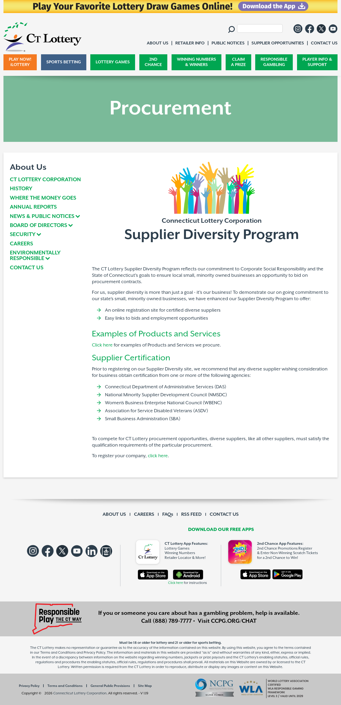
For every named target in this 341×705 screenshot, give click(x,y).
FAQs (167, 514)
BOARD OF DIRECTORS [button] (38, 226)
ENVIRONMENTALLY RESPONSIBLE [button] (35, 255)
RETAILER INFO (190, 43)
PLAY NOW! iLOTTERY (20, 62)
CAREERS (21, 244)
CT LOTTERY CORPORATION (45, 180)
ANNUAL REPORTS (33, 207)
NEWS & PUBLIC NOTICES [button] (42, 217)
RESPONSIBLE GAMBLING (274, 62)
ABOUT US (114, 514)
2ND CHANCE (153, 62)
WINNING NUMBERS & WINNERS (196, 62)
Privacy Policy (29, 686)
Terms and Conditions (65, 686)
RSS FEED (191, 514)
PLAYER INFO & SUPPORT (317, 62)
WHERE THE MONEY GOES (43, 198)
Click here (102, 345)
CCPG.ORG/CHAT (234, 621)
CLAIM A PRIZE (238, 62)
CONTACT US (26, 268)
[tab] (47, 216)
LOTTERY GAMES (113, 62)
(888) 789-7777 (172, 621)
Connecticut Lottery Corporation (80, 693)
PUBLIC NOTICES (228, 43)
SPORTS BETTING (63, 62)
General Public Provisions (110, 686)
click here (158, 456)
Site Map (145, 686)
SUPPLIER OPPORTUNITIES (277, 43)
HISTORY (21, 189)
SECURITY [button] (22, 235)
